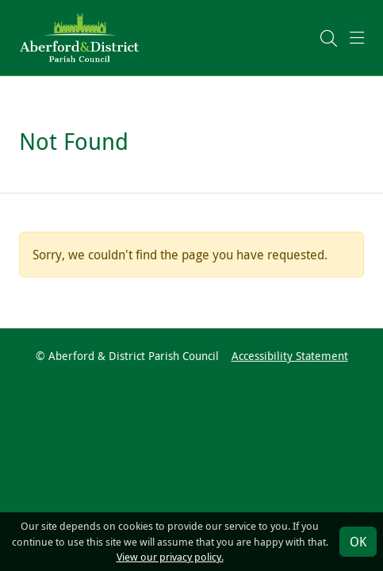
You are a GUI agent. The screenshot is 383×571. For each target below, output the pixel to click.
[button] (328, 37)
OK (358, 541)
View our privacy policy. (170, 557)
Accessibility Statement (290, 355)
